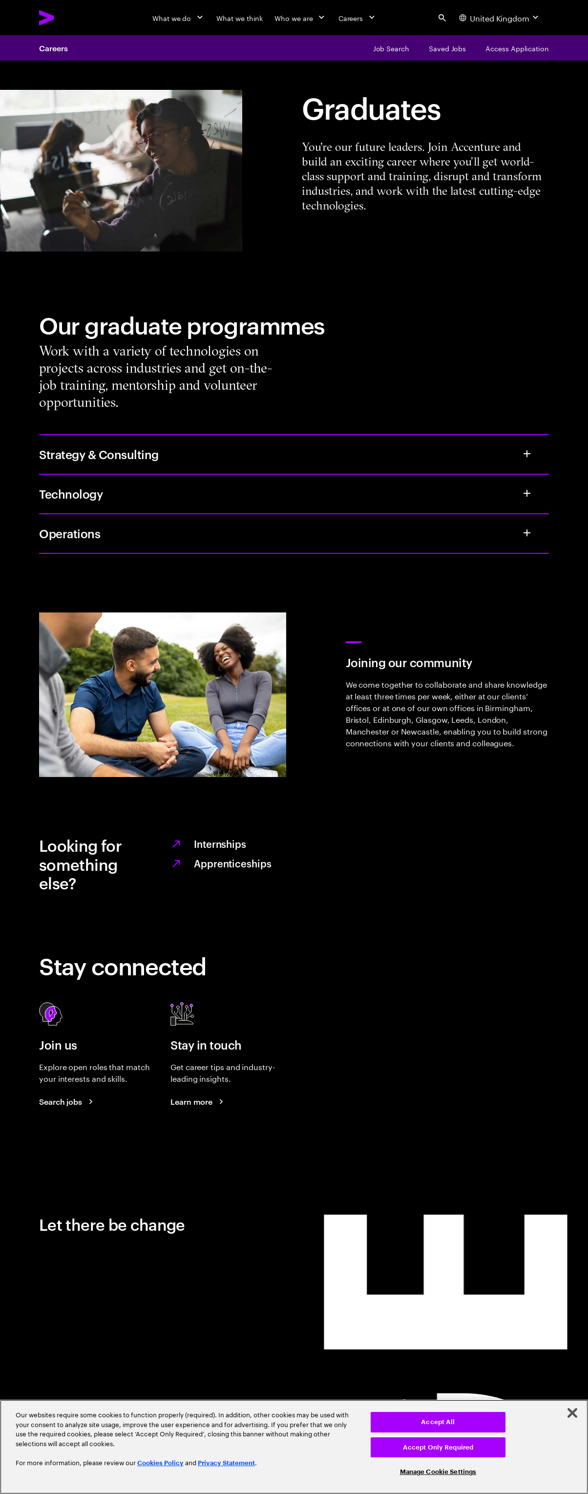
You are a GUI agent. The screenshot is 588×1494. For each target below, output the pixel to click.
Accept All (438, 1422)
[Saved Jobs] (447, 48)
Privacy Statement (226, 1463)
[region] (294, 1447)
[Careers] (358, 17)
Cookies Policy (160, 1463)
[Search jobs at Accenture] (67, 1101)
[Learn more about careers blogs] (198, 1101)
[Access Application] (517, 48)
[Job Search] (391, 48)
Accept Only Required (438, 1447)
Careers (53, 47)
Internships (220, 843)
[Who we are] (300, 17)
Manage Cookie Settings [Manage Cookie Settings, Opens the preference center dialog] (438, 1472)
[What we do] (178, 17)
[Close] (572, 1413)
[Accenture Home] (69, 17)
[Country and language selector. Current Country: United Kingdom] (500, 17)
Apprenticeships (233, 863)
